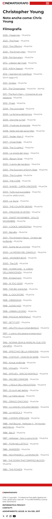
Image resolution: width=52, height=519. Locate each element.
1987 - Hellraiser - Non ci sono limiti (20, 438)
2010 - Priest (9, 103)
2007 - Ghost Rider (12, 142)
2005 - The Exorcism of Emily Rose (20, 169)
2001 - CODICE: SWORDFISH (17, 226)
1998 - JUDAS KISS (12, 305)
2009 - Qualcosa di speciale (16, 125)
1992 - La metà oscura (13, 396)
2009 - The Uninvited (13, 108)
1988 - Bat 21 (9, 432)
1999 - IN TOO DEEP (13, 283)
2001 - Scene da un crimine (16, 246)
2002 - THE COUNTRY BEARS (17, 206)
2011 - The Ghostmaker (14, 88)
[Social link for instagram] (10, 516)
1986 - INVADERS (11, 449)
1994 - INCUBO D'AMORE (15, 379)
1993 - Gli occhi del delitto (15, 390)
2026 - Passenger (11, 35)
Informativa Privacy (13, 505)
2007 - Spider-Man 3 (13, 136)
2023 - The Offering (12, 46)
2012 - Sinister (9, 83)
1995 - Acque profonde (14, 362)
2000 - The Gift (10, 263)
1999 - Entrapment (12, 278)
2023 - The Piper (11, 40)
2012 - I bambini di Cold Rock (17, 74)
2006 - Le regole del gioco (16, 153)
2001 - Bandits (10, 232)
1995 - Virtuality (10, 368)
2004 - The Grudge (12, 175)
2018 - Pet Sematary (13, 57)
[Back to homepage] (9, 493)
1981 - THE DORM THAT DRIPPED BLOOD (23, 460)
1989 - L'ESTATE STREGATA (16, 418)
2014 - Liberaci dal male (14, 63)
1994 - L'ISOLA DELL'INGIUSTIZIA (19, 384)
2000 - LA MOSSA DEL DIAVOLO (19, 252)
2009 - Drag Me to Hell (14, 119)
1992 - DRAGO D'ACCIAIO (15, 401)
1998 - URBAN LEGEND (14, 311)
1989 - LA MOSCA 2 (12, 412)
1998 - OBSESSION (12, 300)
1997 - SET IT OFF (11, 322)
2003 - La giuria (10, 201)
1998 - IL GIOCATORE (13, 294)
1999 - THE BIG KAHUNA (15, 289)
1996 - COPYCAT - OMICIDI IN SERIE (21, 357)
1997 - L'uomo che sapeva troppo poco (22, 333)
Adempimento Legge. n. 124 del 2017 (21, 511)
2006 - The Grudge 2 (13, 147)
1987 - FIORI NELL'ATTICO (15, 443)
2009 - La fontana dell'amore (17, 114)
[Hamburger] (47, 3)
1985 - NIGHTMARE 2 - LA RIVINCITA (21, 455)
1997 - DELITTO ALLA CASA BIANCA (21, 328)
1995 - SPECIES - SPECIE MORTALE (20, 373)
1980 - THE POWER (12, 469)
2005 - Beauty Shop (12, 158)
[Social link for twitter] (3, 516)
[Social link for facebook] (7, 516)
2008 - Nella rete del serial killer (18, 131)
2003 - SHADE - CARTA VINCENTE (20, 186)
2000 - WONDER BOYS (14, 258)
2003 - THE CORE (11, 181)
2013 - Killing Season (13, 68)
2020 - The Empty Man (14, 51)
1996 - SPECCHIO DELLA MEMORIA (21, 351)
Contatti (7, 508)
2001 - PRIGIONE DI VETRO (16, 212)
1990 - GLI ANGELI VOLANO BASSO (21, 407)
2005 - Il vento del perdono (16, 164)
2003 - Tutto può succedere (16, 192)
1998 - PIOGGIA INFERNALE (17, 316)
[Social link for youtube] (14, 516)
